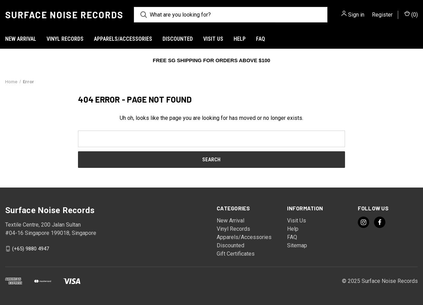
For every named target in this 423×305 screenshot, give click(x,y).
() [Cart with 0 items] (411, 14)
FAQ (260, 39)
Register (382, 14)
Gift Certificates (236, 253)
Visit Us (213, 39)
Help (240, 39)
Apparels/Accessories (123, 39)
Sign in (356, 14)
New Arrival (20, 39)
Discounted (178, 39)
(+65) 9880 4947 (30, 249)
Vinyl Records (65, 39)
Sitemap (297, 245)
